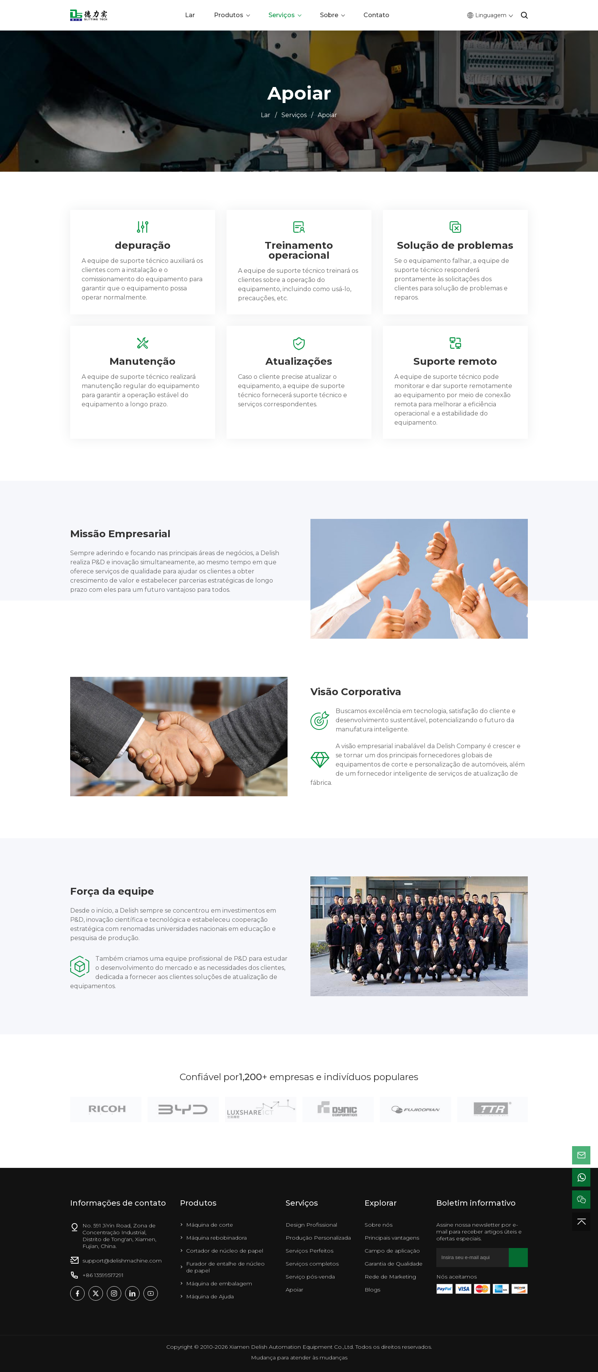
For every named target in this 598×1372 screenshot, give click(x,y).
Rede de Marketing (390, 1276)
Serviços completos (312, 1263)
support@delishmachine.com (122, 1260)
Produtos (228, 15)
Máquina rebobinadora (216, 1237)
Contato (376, 15)
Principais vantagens (392, 1237)
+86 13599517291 (103, 1275)
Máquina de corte (209, 1224)
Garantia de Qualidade (394, 1263)
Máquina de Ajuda (210, 1296)
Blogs (372, 1289)
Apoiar (327, 115)
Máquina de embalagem (219, 1283)
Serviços (281, 15)
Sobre (329, 15)
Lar (190, 15)
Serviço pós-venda (310, 1276)
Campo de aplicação (392, 1250)
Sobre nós (378, 1224)
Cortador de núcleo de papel (224, 1250)
